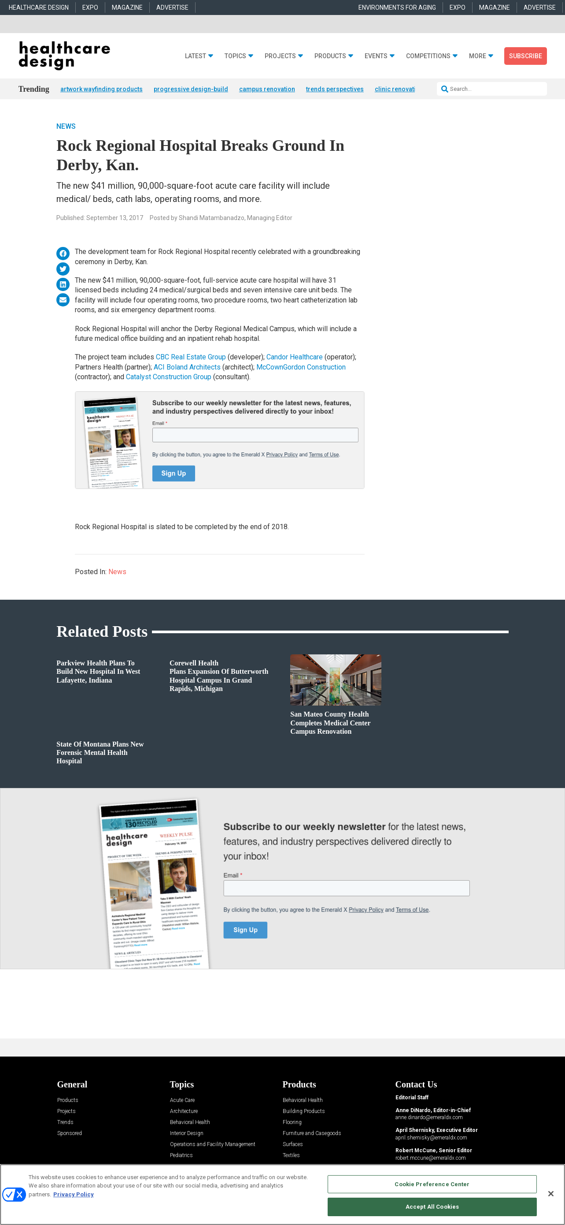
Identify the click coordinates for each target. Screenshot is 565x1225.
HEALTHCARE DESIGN (39, 7)
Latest (195, 56)
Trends (65, 1123)
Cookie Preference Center (432, 1184)
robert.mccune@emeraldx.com (430, 1158)
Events (376, 56)
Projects (280, 56)
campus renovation (267, 89)
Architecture (184, 1112)
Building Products (304, 1112)
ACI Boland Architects (187, 367)
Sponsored (69, 1134)
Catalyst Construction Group (169, 377)
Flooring (292, 1123)
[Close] (551, 1193)
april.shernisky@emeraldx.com (431, 1138)
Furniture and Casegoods (312, 1134)
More (477, 56)
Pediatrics (181, 1156)
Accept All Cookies (432, 1206)
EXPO (90, 7)
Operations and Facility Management (212, 1145)
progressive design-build (191, 89)
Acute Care (182, 1101)
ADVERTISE (172, 7)
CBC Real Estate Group (191, 358)
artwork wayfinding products (101, 89)
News (66, 127)
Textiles (291, 1156)
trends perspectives (335, 89)
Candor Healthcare (294, 358)
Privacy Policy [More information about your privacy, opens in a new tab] (73, 1194)
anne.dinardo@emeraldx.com (429, 1118)
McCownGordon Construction (301, 367)
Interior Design (186, 1134)
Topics (235, 56)
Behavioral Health (190, 1123)
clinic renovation (399, 89)
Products (330, 56)
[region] (282, 1194)
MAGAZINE (127, 7)
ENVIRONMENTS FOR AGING (397, 7)
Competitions (428, 56)
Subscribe (525, 56)
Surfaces (293, 1145)
